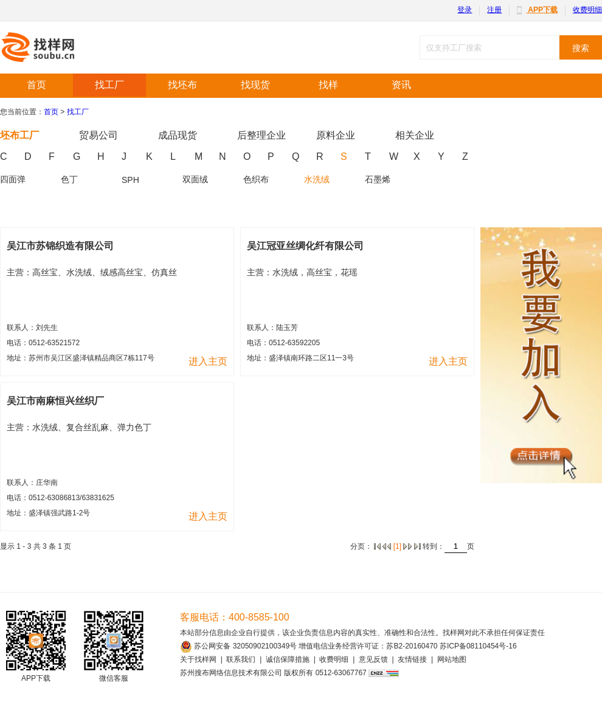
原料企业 (335, 135)
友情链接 (412, 659)
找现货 (255, 85)
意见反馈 (373, 659)
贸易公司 (98, 135)
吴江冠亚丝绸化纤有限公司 (305, 246)
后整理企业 (261, 135)
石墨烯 (377, 179)
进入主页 (208, 361)
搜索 (580, 48)
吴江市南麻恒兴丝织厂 (55, 401)
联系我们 (240, 659)
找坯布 (182, 85)
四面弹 (13, 179)
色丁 (69, 179)
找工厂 (109, 85)
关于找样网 (198, 659)
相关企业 (414, 135)
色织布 (256, 179)
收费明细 (587, 9)
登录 (464, 9)
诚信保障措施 (288, 659)
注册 (494, 9)
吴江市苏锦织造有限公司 (60, 246)
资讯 (401, 85)
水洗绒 (317, 179)
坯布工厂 (19, 135)
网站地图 (451, 659)
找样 (328, 85)
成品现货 (177, 135)
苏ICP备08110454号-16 (478, 646)
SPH (130, 180)
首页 (36, 85)
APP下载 (537, 9)
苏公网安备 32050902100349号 (238, 646)
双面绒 (195, 179)
